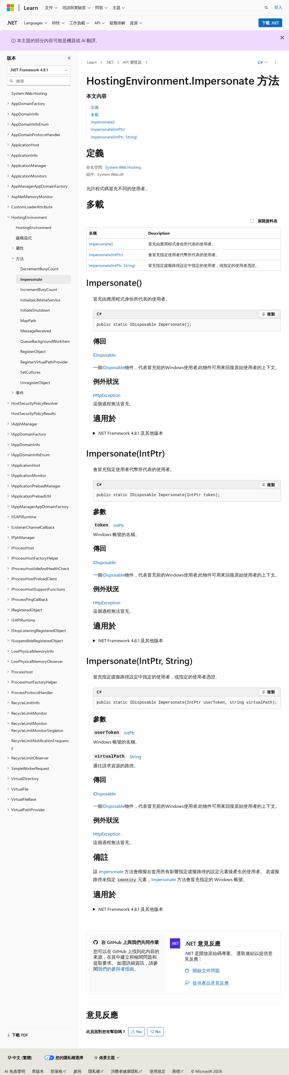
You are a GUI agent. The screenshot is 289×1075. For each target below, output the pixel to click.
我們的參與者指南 (116, 969)
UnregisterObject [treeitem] (35, 382)
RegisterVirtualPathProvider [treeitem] (44, 362)
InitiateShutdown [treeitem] (35, 310)
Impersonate (111, 871)
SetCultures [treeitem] (30, 372)
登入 (278, 7)
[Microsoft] (10, 7)
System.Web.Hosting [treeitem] (29, 93)
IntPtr (118, 525)
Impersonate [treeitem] (31, 279)
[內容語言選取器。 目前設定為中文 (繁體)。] (20, 1057)
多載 (95, 114)
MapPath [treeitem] (28, 320)
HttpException (106, 395)
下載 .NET (270, 22)
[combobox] (39, 69)
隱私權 (94, 1071)
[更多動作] (276, 62)
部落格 (56, 1071)
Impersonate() (103, 122)
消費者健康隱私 (125, 1071)
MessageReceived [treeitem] (35, 330)
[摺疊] (69, 58)
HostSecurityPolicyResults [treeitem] (33, 413)
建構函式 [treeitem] (24, 238)
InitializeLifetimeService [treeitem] (40, 300)
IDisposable (104, 355)
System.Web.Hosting (123, 167)
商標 (176, 1071)
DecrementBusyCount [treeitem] (39, 268)
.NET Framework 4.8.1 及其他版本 (130, 433)
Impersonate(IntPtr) (108, 129)
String (135, 756)
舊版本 (38, 1071)
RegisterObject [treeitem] (33, 351)
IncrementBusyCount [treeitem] (38, 289)
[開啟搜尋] (266, 8)
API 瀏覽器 (132, 62)
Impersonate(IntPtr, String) (114, 137)
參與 (77, 1071)
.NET (110, 62)
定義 (95, 107)
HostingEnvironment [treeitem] (33, 227)
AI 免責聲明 (15, 1071)
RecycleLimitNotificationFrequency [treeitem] (40, 744)
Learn (92, 62)
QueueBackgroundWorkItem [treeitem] (45, 341)
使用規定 (157, 1071)
